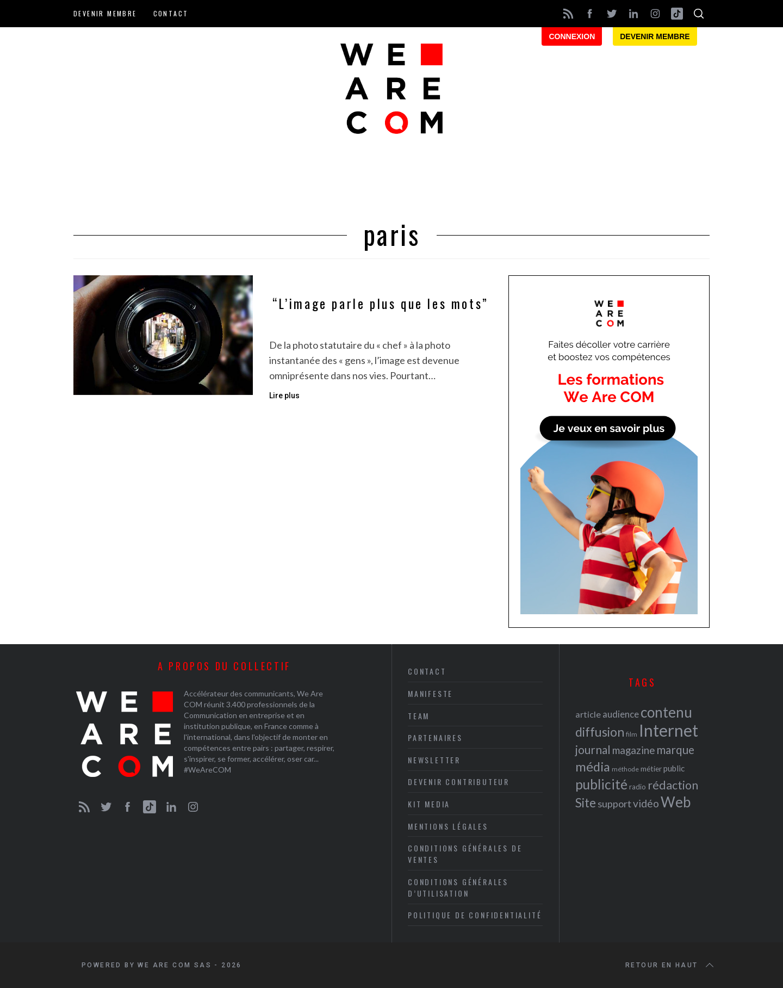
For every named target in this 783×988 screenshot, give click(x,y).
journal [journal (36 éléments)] (593, 749)
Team (419, 715)
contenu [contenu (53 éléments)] (666, 712)
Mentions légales (448, 826)
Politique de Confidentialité (475, 915)
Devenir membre (105, 13)
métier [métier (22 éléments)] (651, 768)
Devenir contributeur (458, 781)
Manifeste (430, 693)
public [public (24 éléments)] (674, 768)
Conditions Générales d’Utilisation (458, 887)
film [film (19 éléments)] (631, 734)
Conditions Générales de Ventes (465, 853)
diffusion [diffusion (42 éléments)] (599, 731)
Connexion (572, 36)
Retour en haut (670, 965)
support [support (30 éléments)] (614, 804)
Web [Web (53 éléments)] (676, 802)
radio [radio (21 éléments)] (637, 786)
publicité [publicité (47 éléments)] (601, 784)
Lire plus (284, 395)
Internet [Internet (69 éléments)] (668, 730)
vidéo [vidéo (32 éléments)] (646, 803)
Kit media (429, 804)
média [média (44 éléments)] (592, 766)
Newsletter (434, 759)
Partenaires (435, 737)
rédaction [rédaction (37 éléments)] (673, 785)
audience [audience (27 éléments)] (620, 714)
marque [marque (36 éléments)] (675, 749)
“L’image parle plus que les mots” (380, 303)
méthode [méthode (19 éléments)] (625, 769)
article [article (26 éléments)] (588, 714)
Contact (171, 13)
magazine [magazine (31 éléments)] (633, 750)
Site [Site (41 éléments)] (585, 802)
